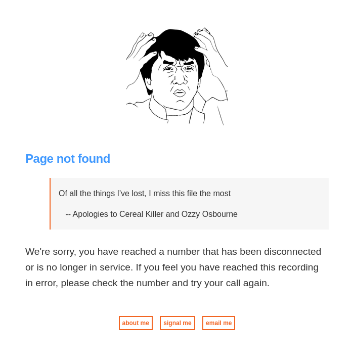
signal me (177, 323)
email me (219, 323)
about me (135, 323)
